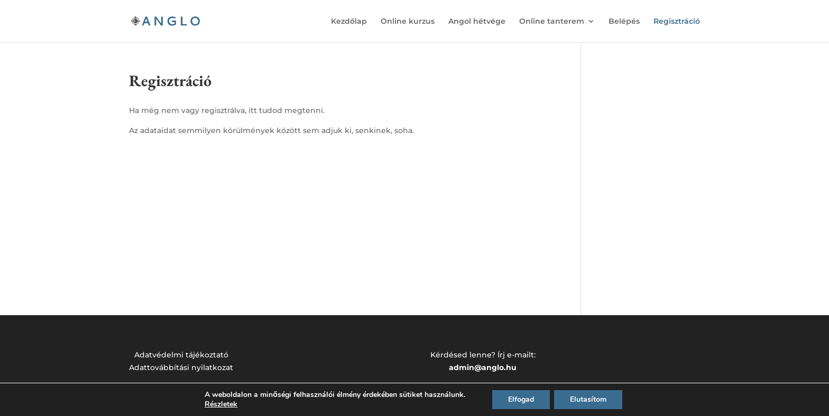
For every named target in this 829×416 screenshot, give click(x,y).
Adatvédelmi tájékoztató (181, 355)
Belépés (624, 21)
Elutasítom (588, 399)
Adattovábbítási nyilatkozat (181, 367)
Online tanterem (551, 21)
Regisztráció (676, 21)
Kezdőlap (349, 21)
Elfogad (521, 399)
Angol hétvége (476, 21)
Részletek (221, 404)
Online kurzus (408, 21)
